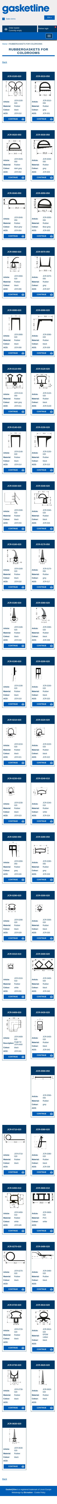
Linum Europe (45, 1489)
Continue (16, 119)
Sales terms (9, 19)
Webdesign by (22, 1492)
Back (4, 62)
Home (4, 44)
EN (49, 17)
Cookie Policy (39, 1492)
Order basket (12, 29)
